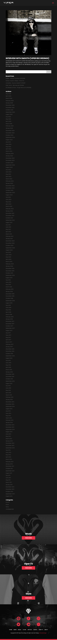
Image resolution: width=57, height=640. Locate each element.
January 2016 (9, 372)
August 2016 (9, 358)
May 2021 (8, 229)
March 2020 (9, 261)
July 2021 (8, 224)
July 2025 (8, 116)
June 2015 (8, 388)
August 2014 (9, 408)
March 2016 (9, 369)
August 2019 (9, 277)
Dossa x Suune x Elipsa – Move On (15, 80)
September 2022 (10, 192)
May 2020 (8, 257)
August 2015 (9, 383)
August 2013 (9, 431)
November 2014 (10, 404)
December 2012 (10, 443)
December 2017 (10, 321)
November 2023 (10, 160)
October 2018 (9, 298)
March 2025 (9, 123)
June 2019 (8, 282)
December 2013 (10, 424)
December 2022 (10, 185)
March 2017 (9, 342)
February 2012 (9, 461)
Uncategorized (10, 509)
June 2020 (8, 254)
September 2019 (10, 275)
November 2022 (10, 188)
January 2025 (9, 128)
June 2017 (8, 335)
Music (7, 504)
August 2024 (9, 139)
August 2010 (9, 496)
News (7, 506)
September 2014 (10, 406)
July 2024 (8, 142)
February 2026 (10, 100)
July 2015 (8, 385)
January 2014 (9, 422)
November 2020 (10, 243)
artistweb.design (42, 633)
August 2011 (9, 473)
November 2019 (10, 270)
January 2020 (9, 266)
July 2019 (8, 280)
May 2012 (8, 454)
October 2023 (9, 162)
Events (8, 502)
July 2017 (8, 333)
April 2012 (8, 457)
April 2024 (8, 149)
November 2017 (10, 323)
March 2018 (9, 314)
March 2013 (9, 438)
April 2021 (8, 231)
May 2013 (8, 436)
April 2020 (8, 259)
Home (10, 629)
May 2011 (8, 480)
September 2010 (10, 493)
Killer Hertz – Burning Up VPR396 (15, 85)
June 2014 (8, 413)
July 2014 (8, 411)
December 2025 (10, 105)
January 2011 (9, 484)
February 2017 (9, 344)
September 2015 (10, 381)
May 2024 (8, 146)
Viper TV (41, 629)
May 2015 (8, 390)
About (46, 629)
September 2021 (10, 220)
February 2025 (10, 126)
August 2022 (9, 195)
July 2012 (8, 450)
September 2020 (10, 247)
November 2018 (10, 296)
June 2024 (8, 144)
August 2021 (9, 222)
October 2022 (9, 190)
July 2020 (8, 252)
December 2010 (10, 487)
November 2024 (10, 132)
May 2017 (8, 337)
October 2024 (9, 135)
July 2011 (8, 475)
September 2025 (10, 112)
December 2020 (10, 241)
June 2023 (8, 172)
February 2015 (9, 397)
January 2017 (9, 346)
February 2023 (10, 181)
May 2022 (8, 201)
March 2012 (9, 459)
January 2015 (9, 399)
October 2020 (9, 245)
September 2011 (10, 470)
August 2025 (9, 114)
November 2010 (10, 489)
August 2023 (9, 167)
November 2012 (10, 445)
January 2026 (9, 103)
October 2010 (9, 491)
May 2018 (8, 310)
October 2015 (9, 379)
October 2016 (9, 353)
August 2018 (9, 303)
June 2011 (8, 477)
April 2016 (8, 367)
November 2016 (10, 351)
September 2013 (10, 429)
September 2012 (10, 447)
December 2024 (10, 130)
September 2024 (10, 137)
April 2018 (8, 312)
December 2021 (10, 213)
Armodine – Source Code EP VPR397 (15, 83)
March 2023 (9, 178)
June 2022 (8, 199)
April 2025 (8, 121)
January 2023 (9, 183)
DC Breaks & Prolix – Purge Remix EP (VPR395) (18, 87)
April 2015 (8, 392)
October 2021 (9, 218)
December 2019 (10, 268)
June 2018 (8, 307)
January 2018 (9, 319)
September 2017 (10, 328)
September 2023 (10, 165)
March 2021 (9, 234)
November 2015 (10, 376)
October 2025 (9, 109)
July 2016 (8, 360)
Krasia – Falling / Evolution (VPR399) (15, 78)
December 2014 (10, 402)
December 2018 (10, 293)
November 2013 (10, 427)
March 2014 (9, 418)
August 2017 (9, 330)
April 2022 (8, 204)
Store (24, 629)
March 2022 (9, 206)
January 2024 (9, 155)
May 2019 (8, 284)
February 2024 (10, 153)
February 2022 (10, 208)
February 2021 (9, 236)
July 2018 (8, 305)
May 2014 (8, 415)
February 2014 (9, 420)
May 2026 (8, 93)
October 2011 (9, 468)
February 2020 (10, 264)
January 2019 (9, 291)
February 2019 (9, 289)
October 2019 (9, 273)
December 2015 (10, 374)
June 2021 (8, 227)
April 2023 (8, 176)
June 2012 (8, 452)
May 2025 (8, 119)
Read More (28, 538)
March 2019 (9, 287)
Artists (30, 629)
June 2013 (8, 434)
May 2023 (8, 174)
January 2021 (9, 238)
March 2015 (9, 395)
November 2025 (10, 107)
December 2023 (10, 158)
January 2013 (9, 441)
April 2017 (8, 339)
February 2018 (9, 316)
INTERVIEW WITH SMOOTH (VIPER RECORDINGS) (27, 58)
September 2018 (10, 300)
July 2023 (8, 169)
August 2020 (9, 250)
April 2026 (8, 96)
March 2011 (9, 482)
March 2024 (9, 151)
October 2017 (9, 326)
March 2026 (9, 98)
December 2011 (10, 466)
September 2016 (10, 356)
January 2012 (9, 464)
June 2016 (8, 362)
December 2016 (10, 349)
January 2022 (9, 211)
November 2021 (10, 215)
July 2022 (8, 197)
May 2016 (8, 365)
